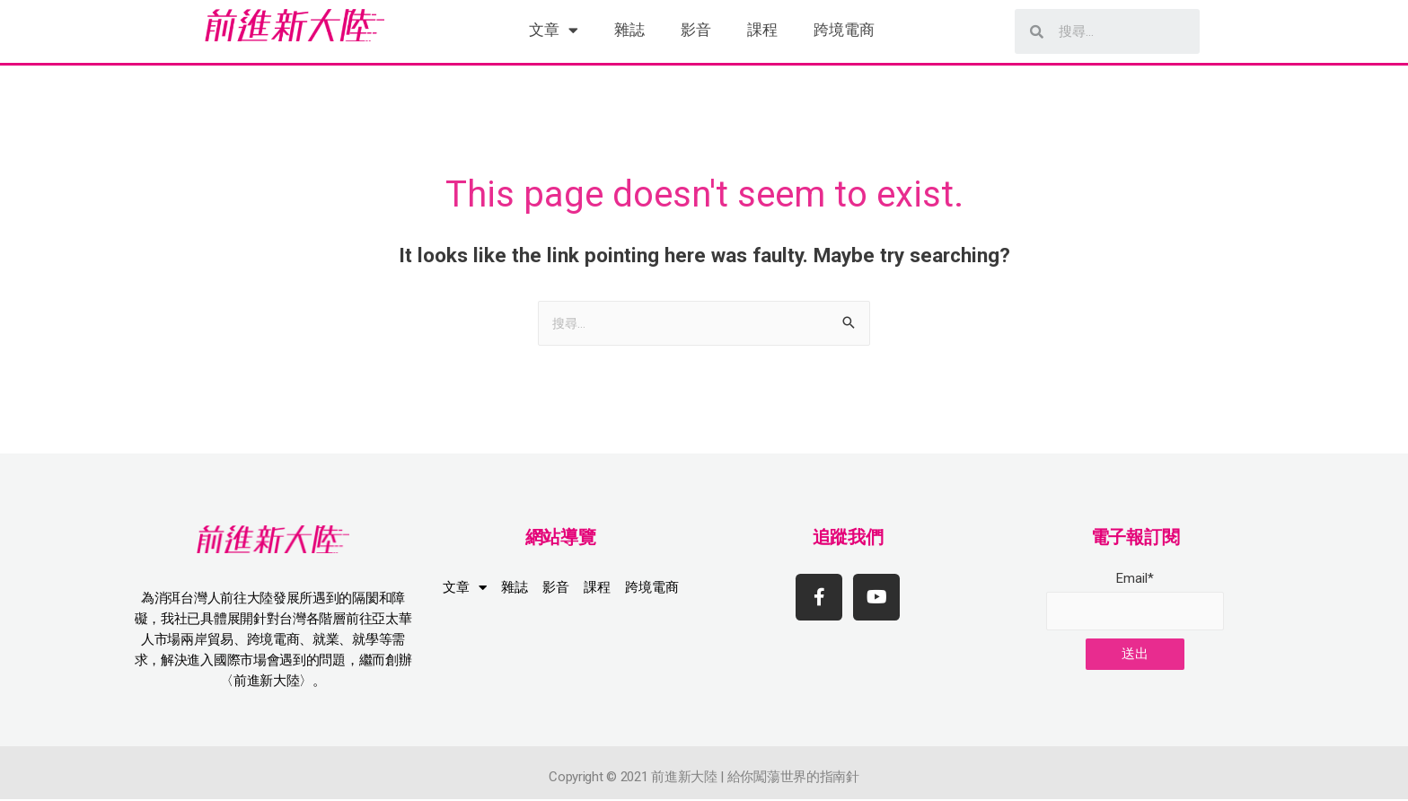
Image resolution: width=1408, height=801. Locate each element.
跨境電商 (844, 30)
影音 (696, 30)
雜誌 (629, 30)
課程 (762, 30)
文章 (553, 30)
